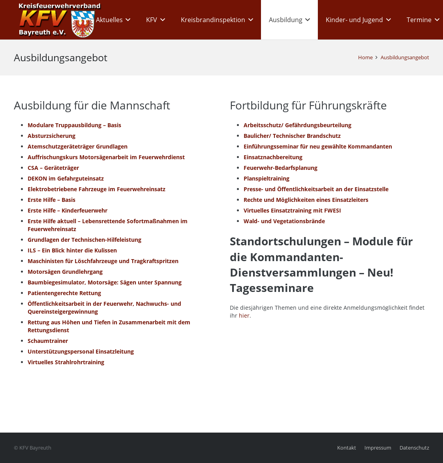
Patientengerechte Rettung (64, 293)
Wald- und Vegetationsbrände (284, 221)
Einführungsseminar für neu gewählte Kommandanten (318, 146)
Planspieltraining (266, 178)
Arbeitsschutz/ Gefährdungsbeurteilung (297, 125)
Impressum (377, 447)
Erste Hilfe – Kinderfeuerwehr (67, 210)
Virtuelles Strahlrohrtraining (66, 362)
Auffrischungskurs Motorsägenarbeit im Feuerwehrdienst (106, 157)
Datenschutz (414, 447)
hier (244, 315)
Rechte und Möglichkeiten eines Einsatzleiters (306, 199)
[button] (127, 20)
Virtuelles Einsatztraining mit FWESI (292, 210)
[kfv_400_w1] (57, 20)
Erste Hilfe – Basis (51, 199)
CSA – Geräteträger (53, 167)
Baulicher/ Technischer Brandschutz (292, 135)
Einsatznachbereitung (273, 157)
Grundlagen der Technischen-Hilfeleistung (84, 239)
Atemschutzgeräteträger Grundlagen (78, 146)
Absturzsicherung (51, 135)
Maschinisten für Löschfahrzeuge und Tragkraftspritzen (103, 261)
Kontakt (346, 447)
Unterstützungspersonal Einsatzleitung (81, 351)
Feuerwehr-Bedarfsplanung (280, 167)
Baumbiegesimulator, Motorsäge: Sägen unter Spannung (105, 282)
